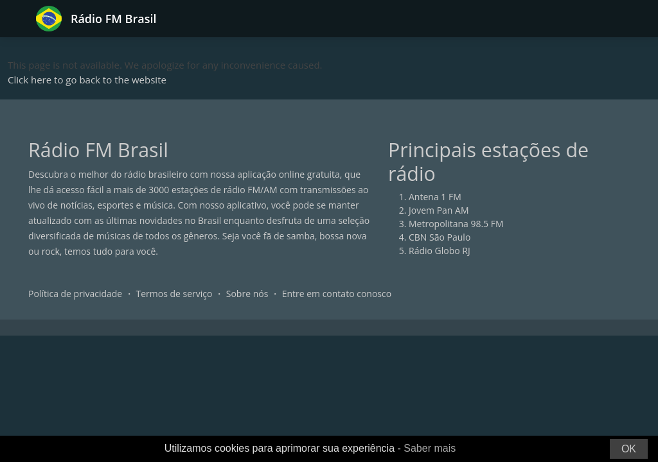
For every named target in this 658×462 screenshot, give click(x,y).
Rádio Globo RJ (439, 250)
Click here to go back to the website (87, 79)
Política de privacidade (75, 293)
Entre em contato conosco (337, 293)
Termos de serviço (174, 293)
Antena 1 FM (435, 197)
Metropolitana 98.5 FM (456, 224)
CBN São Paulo (439, 237)
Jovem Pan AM (439, 210)
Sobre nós (247, 293)
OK (628, 448)
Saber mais (430, 448)
